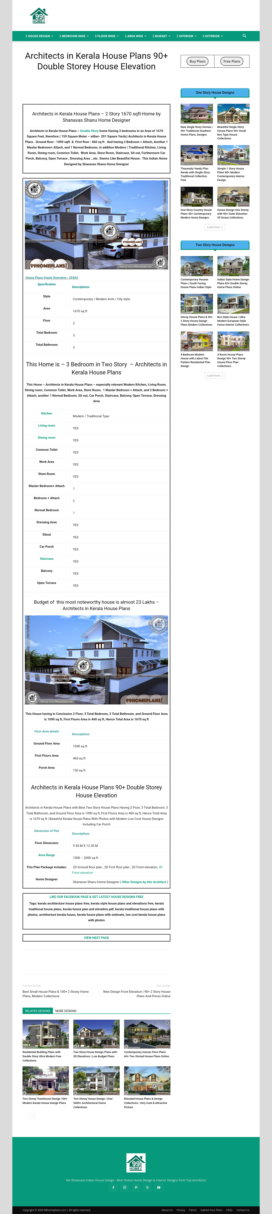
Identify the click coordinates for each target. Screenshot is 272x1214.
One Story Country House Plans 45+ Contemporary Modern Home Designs (196, 213)
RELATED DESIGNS (37, 1011)
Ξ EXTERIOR (213, 36)
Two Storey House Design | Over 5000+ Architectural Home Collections (93, 1103)
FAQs (229, 1210)
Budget (41, 602)
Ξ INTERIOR (187, 36)
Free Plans (231, 61)
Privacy (181, 1210)
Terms (193, 1210)
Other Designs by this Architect (144, 882)
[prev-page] (25, 1115)
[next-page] (32, 1115)
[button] (244, 36)
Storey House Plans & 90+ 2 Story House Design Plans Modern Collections (196, 320)
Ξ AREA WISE (135, 36)
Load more (215, 227)
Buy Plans (197, 61)
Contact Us (243, 1210)
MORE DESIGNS (65, 1011)
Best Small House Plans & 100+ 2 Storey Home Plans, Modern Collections (56, 994)
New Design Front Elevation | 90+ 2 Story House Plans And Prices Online (136, 994)
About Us (167, 1210)
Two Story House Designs (215, 245)
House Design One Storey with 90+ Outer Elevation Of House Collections (233, 213)
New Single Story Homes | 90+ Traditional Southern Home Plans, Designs (196, 130)
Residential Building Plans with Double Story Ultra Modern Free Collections (42, 1056)
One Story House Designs (215, 92)
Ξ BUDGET (161, 36)
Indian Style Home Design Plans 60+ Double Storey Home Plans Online (233, 283)
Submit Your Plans (211, 1210)
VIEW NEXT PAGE (96, 938)
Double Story (89, 131)
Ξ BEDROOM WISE (74, 36)
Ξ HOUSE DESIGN (39, 36)
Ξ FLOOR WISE (107, 36)
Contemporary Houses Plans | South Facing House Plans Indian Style (196, 283)
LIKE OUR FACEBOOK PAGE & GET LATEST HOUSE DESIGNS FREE (96, 897)
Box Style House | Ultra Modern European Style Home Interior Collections (233, 320)
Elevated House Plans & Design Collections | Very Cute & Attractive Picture (145, 1103)
